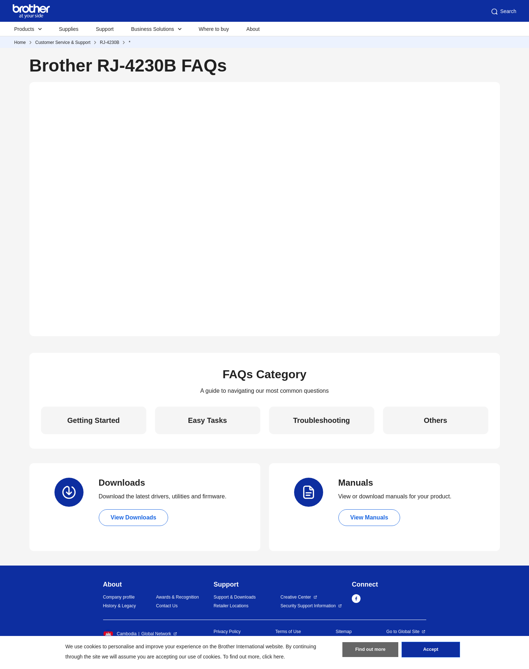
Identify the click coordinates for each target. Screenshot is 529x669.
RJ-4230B (109, 42)
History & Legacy (119, 605)
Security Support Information (308, 605)
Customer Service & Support (62, 42)
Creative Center (296, 597)
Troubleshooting (321, 420)
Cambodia (120, 634)
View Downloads (133, 517)
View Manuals (369, 517)
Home (20, 42)
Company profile (119, 597)
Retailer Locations (230, 605)
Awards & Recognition (177, 597)
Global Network (156, 633)
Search (503, 11)
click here (273, 657)
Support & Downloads (234, 597)
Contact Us (167, 605)
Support (105, 29)
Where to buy (214, 29)
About (253, 29)
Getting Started (93, 420)
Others (435, 420)
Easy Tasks (207, 420)
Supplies (68, 29)
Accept (430, 651)
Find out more (370, 651)
